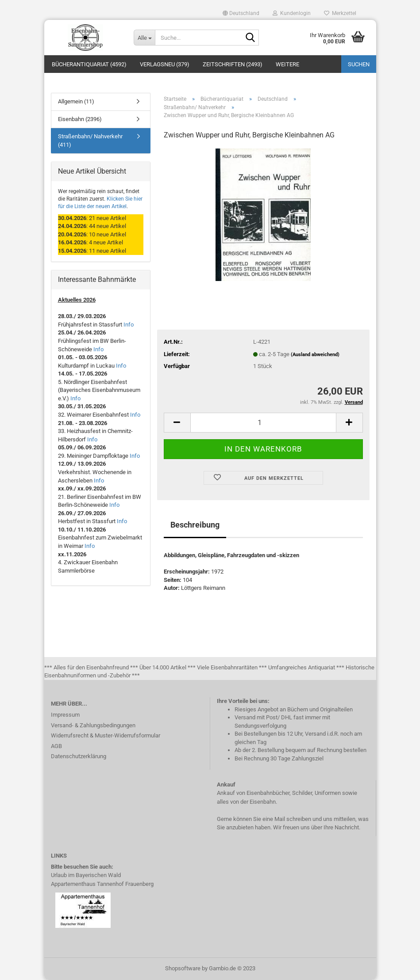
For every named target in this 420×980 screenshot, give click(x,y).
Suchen (359, 64)
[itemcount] (263, 423)
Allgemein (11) (76, 101)
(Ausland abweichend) (315, 354)
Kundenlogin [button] (292, 13)
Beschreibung (195, 524)
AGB (56, 746)
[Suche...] (144, 38)
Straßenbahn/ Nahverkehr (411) (90, 140)
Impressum (65, 714)
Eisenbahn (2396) (80, 119)
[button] (241, 13)
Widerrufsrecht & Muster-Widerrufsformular (105, 735)
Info (128, 324)
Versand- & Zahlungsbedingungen (93, 725)
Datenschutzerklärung (78, 756)
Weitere (287, 64)
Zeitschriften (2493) (232, 64)
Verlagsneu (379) (164, 64)
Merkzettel (340, 13)
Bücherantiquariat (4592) (89, 64)
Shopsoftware (182, 968)
